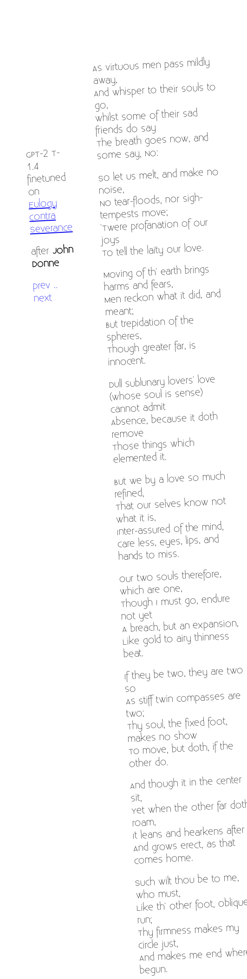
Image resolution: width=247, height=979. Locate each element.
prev (41, 285)
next (42, 298)
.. (55, 284)
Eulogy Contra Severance (50, 216)
